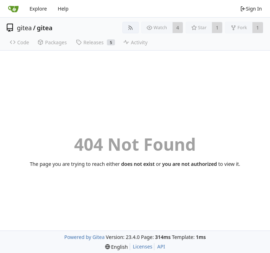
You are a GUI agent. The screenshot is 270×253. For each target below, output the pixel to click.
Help (63, 8)
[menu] (116, 247)
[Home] (13, 8)
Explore (38, 8)
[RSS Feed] (130, 27)
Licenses (143, 246)
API (161, 246)
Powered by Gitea (84, 237)
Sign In (251, 8)
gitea (24, 27)
